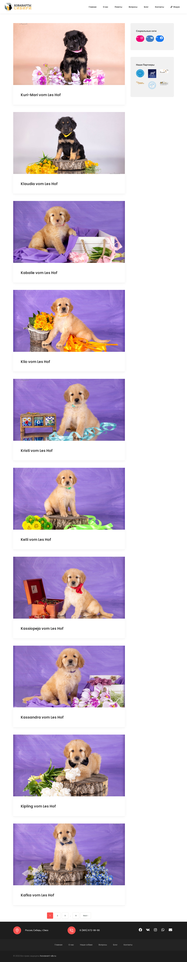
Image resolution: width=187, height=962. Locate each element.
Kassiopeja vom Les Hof (42, 628)
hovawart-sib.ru (48, 956)
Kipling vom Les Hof (38, 806)
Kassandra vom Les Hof (42, 717)
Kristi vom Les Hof (37, 450)
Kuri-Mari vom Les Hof (41, 94)
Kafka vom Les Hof (37, 895)
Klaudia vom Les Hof (39, 183)
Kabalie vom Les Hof (39, 272)
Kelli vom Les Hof (36, 539)
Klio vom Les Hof (35, 361)
